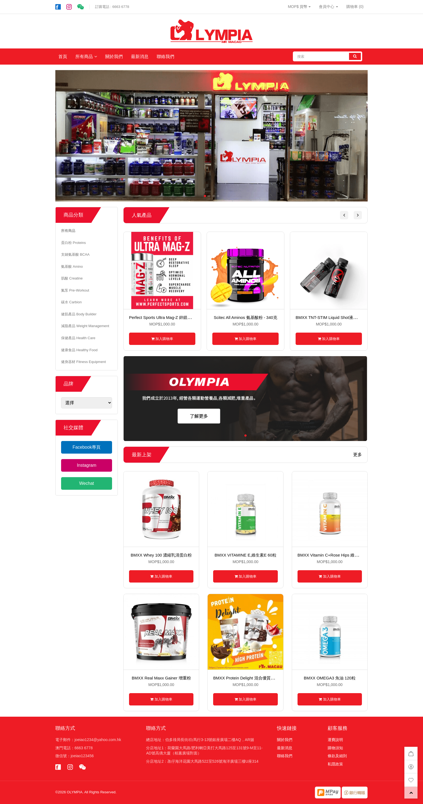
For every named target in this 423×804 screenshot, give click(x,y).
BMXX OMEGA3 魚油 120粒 (330, 678)
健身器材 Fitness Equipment (83, 362)
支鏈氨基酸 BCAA (75, 254)
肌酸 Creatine (72, 278)
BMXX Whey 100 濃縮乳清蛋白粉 (161, 555)
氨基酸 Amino (72, 266)
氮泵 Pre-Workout (75, 290)
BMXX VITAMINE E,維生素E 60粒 (245, 555)
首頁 (62, 56)
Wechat (86, 483)
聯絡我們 (165, 56)
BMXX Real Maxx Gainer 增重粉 (161, 678)
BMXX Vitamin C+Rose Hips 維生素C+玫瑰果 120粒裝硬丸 (351, 555)
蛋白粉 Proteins (73, 243)
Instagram (86, 465)
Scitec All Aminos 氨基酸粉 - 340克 (245, 317)
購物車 (355, 6)
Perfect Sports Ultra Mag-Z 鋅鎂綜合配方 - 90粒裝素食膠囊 (183, 317)
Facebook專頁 (87, 447)
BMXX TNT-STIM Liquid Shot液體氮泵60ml (335, 317)
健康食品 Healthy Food (79, 350)
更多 (357, 455)
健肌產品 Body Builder (78, 314)
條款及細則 (337, 756)
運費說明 (335, 739)
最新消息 (139, 56)
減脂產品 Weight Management (85, 326)
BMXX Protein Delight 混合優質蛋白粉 (248, 678)
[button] (344, 215)
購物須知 (335, 748)
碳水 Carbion (71, 302)
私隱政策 (335, 764)
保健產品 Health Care (78, 338)
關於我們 (114, 56)
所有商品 (84, 56)
